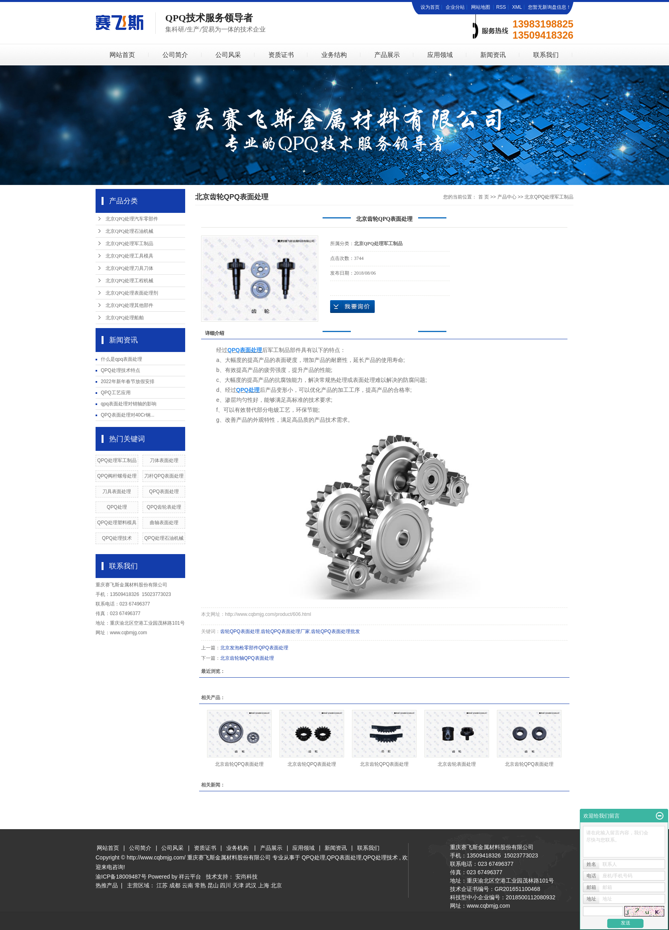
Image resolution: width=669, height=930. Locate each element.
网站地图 (481, 7)
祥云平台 (190, 876)
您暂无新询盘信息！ (549, 7)
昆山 (213, 885)
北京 (276, 885)
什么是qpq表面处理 (121, 359)
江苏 (162, 885)
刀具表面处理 (116, 491)
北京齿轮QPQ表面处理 (239, 764)
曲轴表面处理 (164, 522)
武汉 (250, 885)
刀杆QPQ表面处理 (164, 476)
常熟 (200, 885)
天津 (238, 885)
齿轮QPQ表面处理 (240, 631)
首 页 (483, 197)
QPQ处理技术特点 (120, 370)
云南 (187, 885)
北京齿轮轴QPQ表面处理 (247, 658)
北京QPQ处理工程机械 (129, 280)
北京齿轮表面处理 (457, 764)
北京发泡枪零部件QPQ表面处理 (254, 648)
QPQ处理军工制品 (117, 460)
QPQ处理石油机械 (164, 538)
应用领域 (440, 54)
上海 (263, 885)
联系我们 (546, 54)
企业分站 (455, 7)
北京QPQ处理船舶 (125, 317)
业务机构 (237, 848)
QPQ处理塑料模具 (117, 522)
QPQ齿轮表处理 (164, 507)
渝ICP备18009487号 (121, 876)
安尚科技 (246, 876)
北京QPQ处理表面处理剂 (132, 293)
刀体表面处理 (164, 460)
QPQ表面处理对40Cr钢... (128, 415)
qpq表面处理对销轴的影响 (128, 404)
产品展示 (387, 54)
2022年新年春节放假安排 (128, 381)
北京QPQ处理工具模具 (129, 256)
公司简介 (175, 54)
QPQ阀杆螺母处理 (117, 476)
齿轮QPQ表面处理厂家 (285, 631)
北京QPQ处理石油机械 (129, 231)
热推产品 (107, 885)
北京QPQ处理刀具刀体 (129, 268)
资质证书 (281, 54)
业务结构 (334, 54)
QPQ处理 (117, 507)
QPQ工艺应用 (116, 392)
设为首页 (430, 7)
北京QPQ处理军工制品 (129, 243)
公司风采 (228, 54)
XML (517, 7)
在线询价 (352, 306)
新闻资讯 (493, 54)
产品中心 (506, 197)
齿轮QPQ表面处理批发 (335, 631)
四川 (225, 885)
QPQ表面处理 (164, 491)
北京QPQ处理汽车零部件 (132, 219)
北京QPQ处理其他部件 (129, 305)
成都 (174, 885)
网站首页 (122, 54)
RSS (501, 7)
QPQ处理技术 (117, 538)
